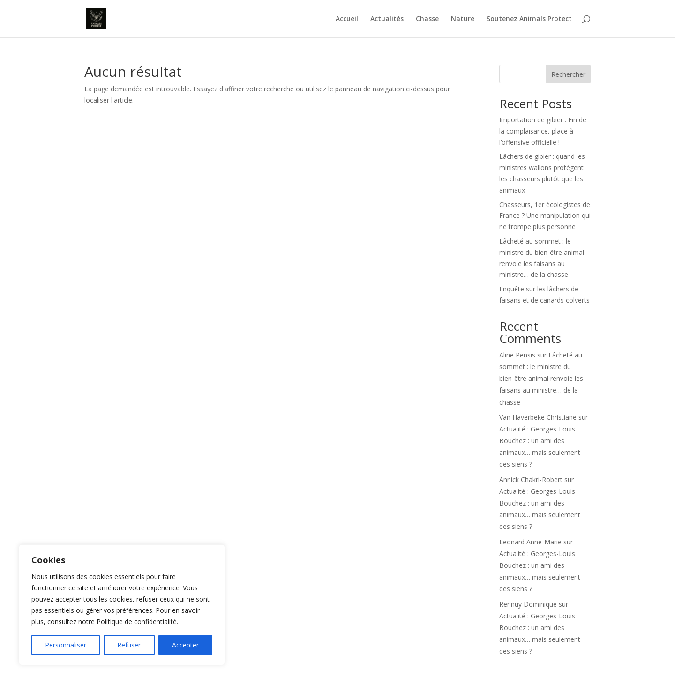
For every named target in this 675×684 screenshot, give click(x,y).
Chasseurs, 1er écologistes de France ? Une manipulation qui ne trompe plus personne (545, 215)
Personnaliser (65, 644)
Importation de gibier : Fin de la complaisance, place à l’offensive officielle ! (542, 131)
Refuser (129, 644)
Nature (462, 19)
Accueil (347, 19)
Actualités (387, 19)
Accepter (185, 644)
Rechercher (568, 74)
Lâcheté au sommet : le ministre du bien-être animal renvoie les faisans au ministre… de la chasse (541, 378)
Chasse (427, 19)
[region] (122, 604)
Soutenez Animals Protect (529, 19)
